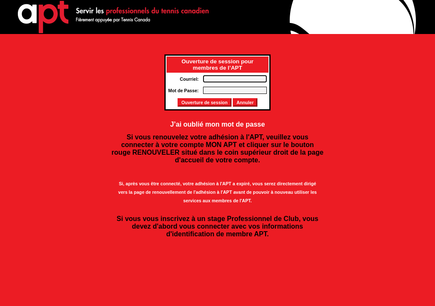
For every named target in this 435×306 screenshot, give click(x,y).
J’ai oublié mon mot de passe (217, 124)
